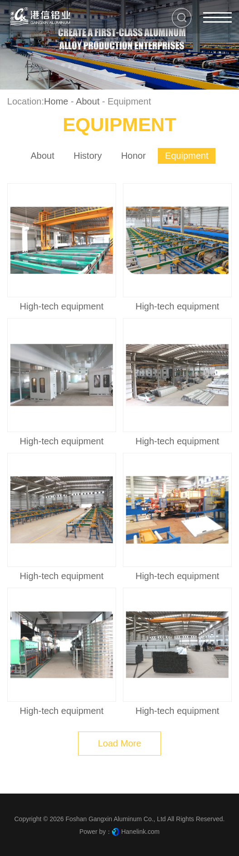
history (87, 156)
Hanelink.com (140, 831)
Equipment (187, 156)
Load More (119, 743)
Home (56, 101)
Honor (133, 156)
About (87, 101)
